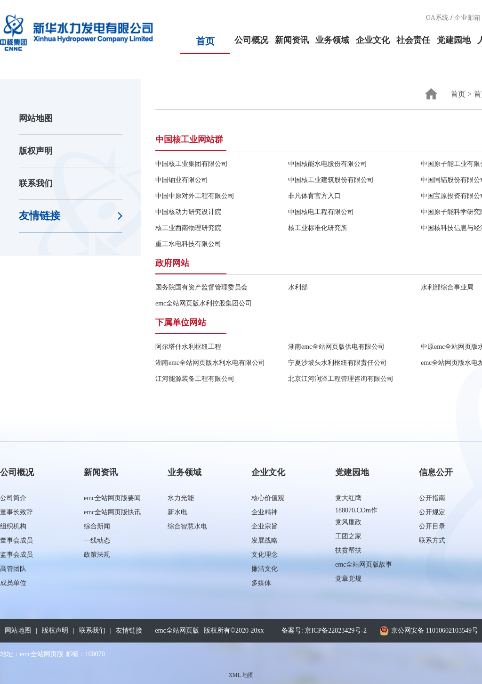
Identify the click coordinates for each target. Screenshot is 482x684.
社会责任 (413, 40)
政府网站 (172, 263)
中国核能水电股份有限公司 (327, 163)
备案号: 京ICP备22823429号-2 (324, 630)
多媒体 (261, 582)
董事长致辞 (16, 512)
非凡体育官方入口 (314, 195)
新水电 (177, 512)
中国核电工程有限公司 (321, 211)
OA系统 (437, 17)
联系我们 (36, 183)
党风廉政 (348, 522)
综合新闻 (97, 526)
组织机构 (13, 526)
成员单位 (13, 582)
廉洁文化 (264, 568)
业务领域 (332, 40)
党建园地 (454, 40)
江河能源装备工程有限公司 (194, 378)
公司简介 (13, 498)
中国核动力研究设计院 (188, 211)
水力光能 (181, 498)
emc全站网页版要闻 (112, 498)
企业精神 (264, 512)
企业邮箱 (467, 17)
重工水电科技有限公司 (188, 243)
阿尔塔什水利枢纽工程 (188, 346)
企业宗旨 (264, 526)
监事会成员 (16, 554)
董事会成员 (16, 540)
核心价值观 (267, 498)
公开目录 (432, 526)
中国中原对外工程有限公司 (194, 195)
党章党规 (348, 578)
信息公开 (436, 472)
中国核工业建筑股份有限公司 (331, 179)
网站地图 (36, 118)
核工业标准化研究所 (317, 227)
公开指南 (432, 498)
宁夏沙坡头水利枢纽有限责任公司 (337, 362)
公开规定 (432, 512)
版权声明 (36, 151)
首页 (205, 41)
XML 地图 (240, 675)
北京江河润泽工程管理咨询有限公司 (341, 378)
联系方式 (432, 540)
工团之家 (348, 536)
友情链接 (39, 216)
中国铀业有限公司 (181, 179)
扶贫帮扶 (348, 550)
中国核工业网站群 (189, 139)
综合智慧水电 (187, 526)
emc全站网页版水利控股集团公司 (203, 303)
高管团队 (13, 568)
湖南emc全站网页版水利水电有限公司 (210, 362)
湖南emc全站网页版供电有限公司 (336, 346)
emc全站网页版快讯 (112, 512)
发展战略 (264, 540)
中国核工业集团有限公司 (191, 163)
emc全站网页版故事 (363, 564)
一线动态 (97, 540)
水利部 (298, 287)
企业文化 (373, 40)
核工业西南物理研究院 (188, 227)
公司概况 (251, 40)
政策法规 (97, 554)
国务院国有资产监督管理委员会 (201, 287)
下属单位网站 (180, 322)
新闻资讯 (292, 40)
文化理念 (264, 554)
